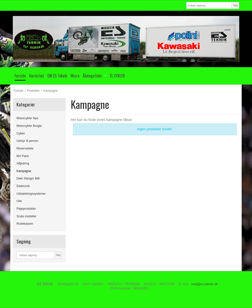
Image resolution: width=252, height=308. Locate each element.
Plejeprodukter (26, 208)
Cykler (20, 133)
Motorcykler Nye (27, 118)
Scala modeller (26, 216)
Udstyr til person (27, 141)
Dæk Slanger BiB (28, 178)
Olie (19, 201)
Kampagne (23, 171)
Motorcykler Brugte (29, 126)
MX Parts (22, 156)
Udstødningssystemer (31, 193)
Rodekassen (24, 223)
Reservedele (24, 148)
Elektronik (23, 186)
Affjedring (22, 163)
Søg (235, 5)
